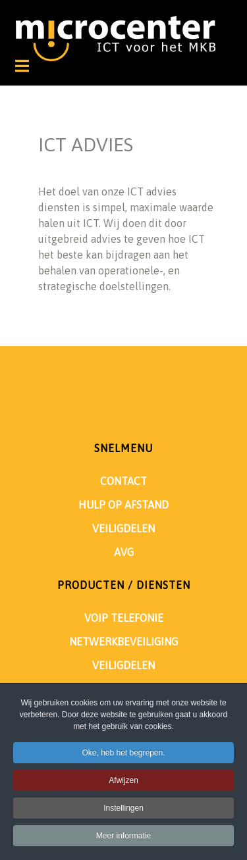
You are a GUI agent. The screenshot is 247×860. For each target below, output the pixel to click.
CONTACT (123, 481)
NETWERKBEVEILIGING (123, 641)
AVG (124, 552)
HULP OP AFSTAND (123, 505)
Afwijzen (123, 782)
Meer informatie (123, 837)
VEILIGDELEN (123, 528)
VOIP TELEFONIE (123, 618)
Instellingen (123, 810)
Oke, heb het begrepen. (123, 754)
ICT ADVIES (85, 144)
